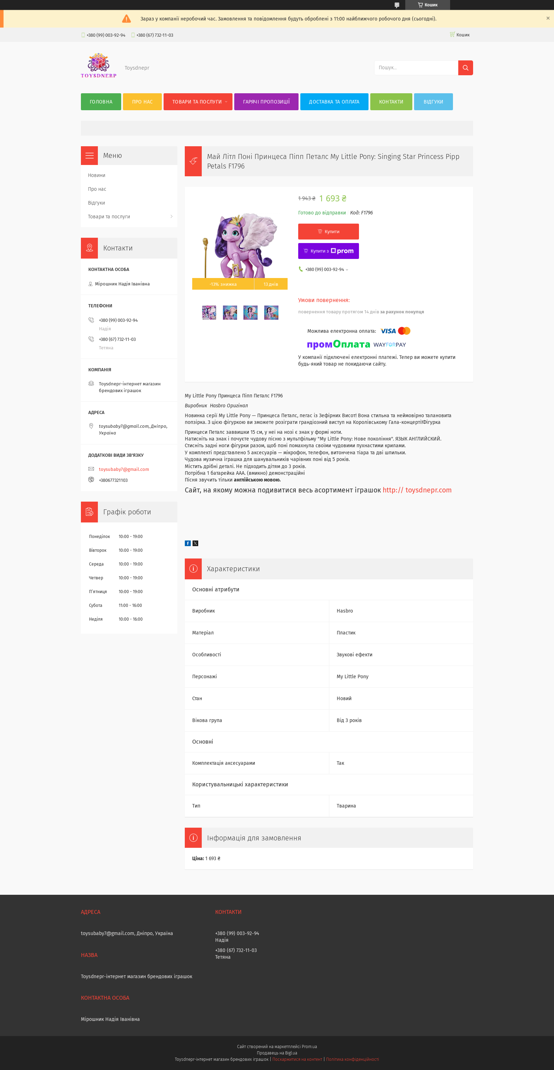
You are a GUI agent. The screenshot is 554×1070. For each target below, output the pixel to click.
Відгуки (434, 102)
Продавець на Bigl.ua (277, 1053)
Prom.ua (309, 1046)
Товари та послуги (197, 102)
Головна (101, 102)
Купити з (332, 251)
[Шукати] (465, 67)
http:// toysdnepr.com (417, 490)
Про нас (142, 102)
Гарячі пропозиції (266, 102)
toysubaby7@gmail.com (124, 469)
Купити (332, 231)
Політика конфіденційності (352, 1059)
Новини (96, 175)
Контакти (391, 102)
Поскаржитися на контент (297, 1059)
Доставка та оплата (334, 102)
